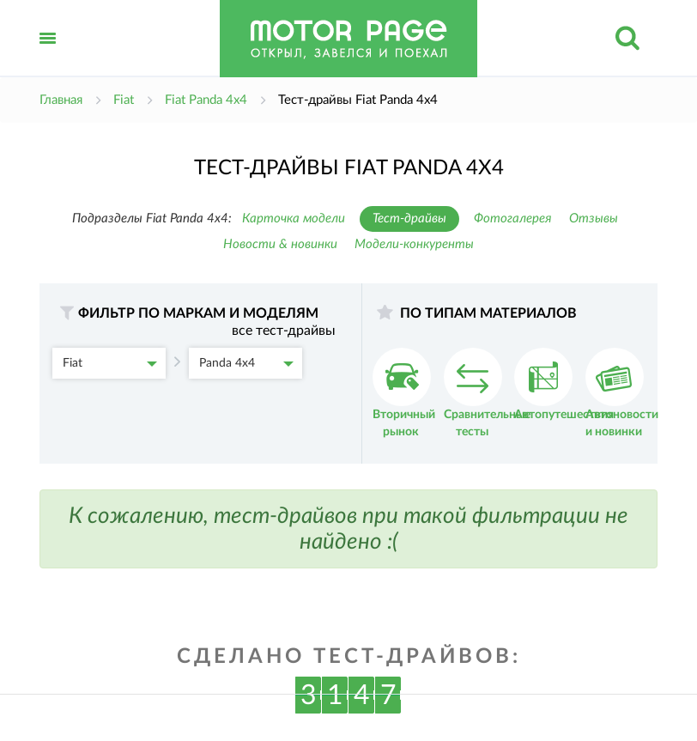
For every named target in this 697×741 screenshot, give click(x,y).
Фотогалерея (513, 218)
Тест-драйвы (409, 218)
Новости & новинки (280, 244)
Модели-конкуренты (414, 244)
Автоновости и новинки (621, 393)
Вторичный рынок (404, 393)
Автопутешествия (564, 384)
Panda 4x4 (246, 363)
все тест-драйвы (284, 330)
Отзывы (593, 218)
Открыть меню (48, 57)
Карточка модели (293, 218)
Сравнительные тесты (487, 393)
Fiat (110, 363)
